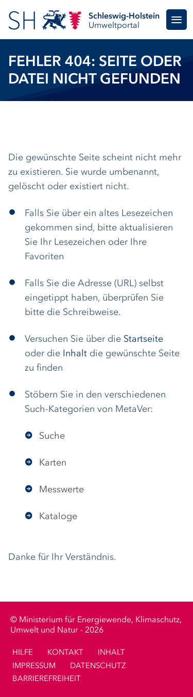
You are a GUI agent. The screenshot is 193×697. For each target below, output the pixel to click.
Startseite (143, 339)
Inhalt (75, 353)
